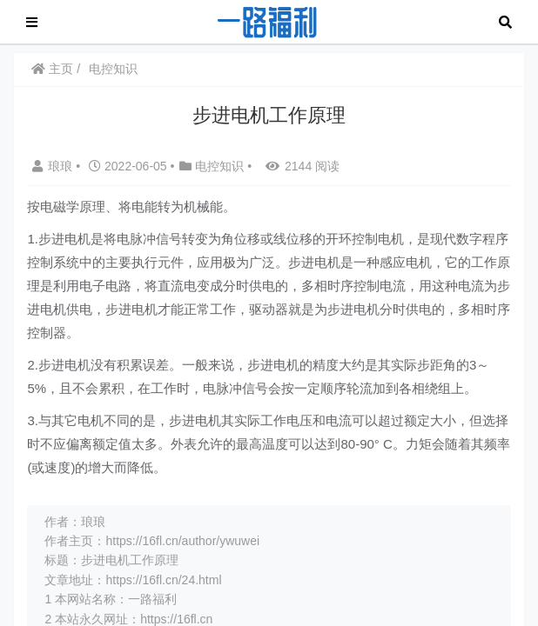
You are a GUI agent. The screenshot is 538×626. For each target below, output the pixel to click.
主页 (52, 69)
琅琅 (54, 166)
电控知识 (113, 69)
